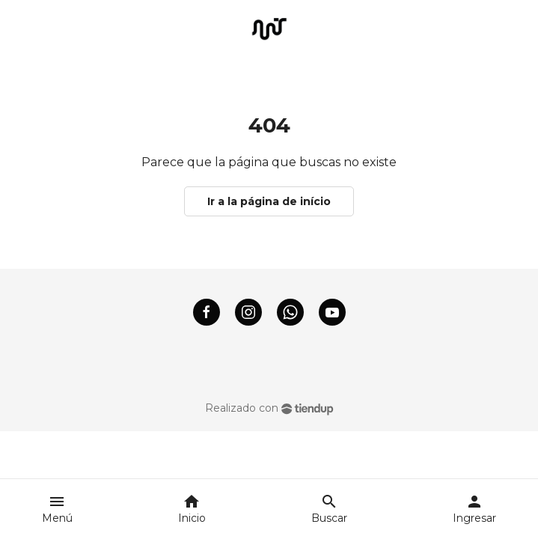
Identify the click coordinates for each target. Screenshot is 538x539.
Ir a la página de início (269, 201)
